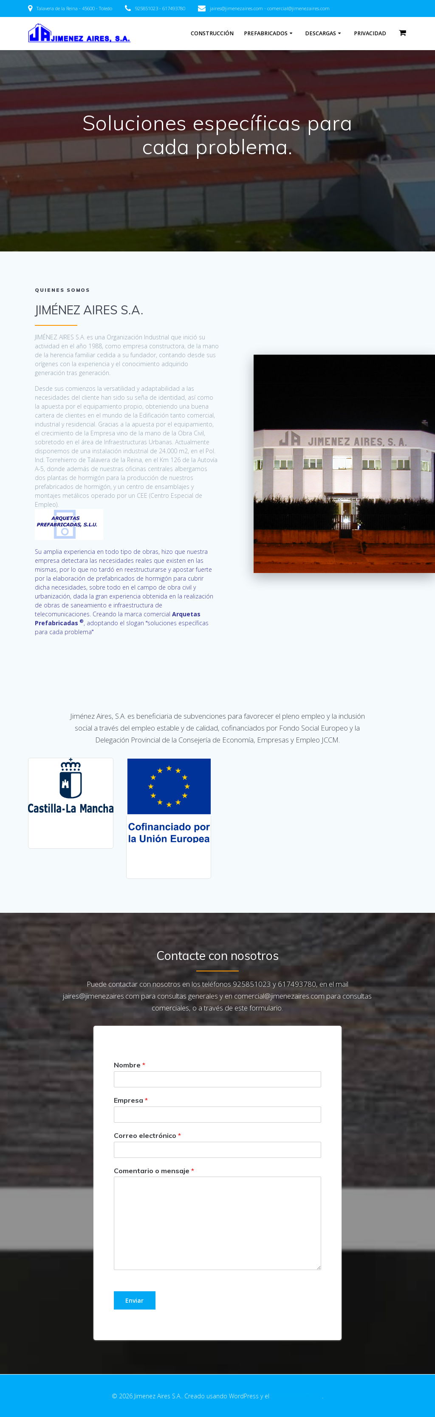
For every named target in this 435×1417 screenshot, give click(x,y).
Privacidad (370, 33)
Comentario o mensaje (154, 1170)
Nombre (129, 1065)
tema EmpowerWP (296, 1396)
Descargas (320, 33)
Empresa (131, 1100)
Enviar (134, 1300)
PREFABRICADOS (266, 33)
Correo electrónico (147, 1135)
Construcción (212, 33)
